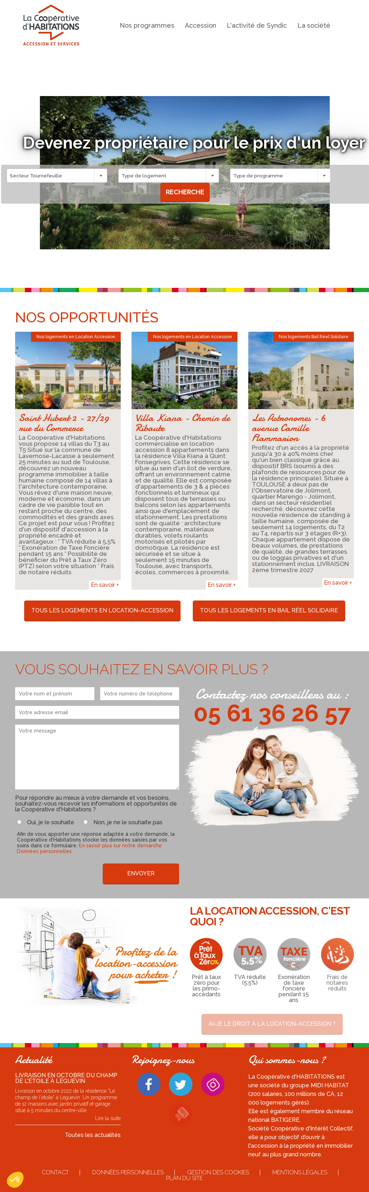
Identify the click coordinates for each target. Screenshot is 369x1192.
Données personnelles (128, 1172)
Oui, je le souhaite (50, 822)
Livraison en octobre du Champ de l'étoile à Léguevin (66, 1078)
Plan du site (184, 1178)
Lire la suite (108, 1118)
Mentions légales (299, 1172)
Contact (55, 1172)
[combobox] (58, 175)
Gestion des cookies (218, 1172)
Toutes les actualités (93, 1135)
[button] (15, 1179)
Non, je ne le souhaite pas (128, 822)
